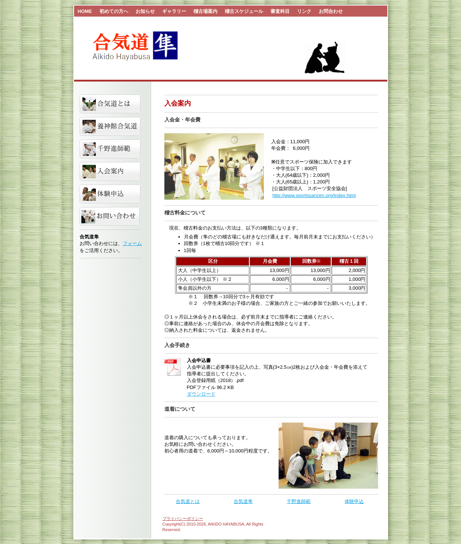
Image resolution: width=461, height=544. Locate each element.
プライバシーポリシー (183, 518)
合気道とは (188, 501)
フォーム (132, 243)
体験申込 (354, 501)
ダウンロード (201, 394)
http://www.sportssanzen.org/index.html (314, 195)
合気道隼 (243, 501)
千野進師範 (299, 501)
